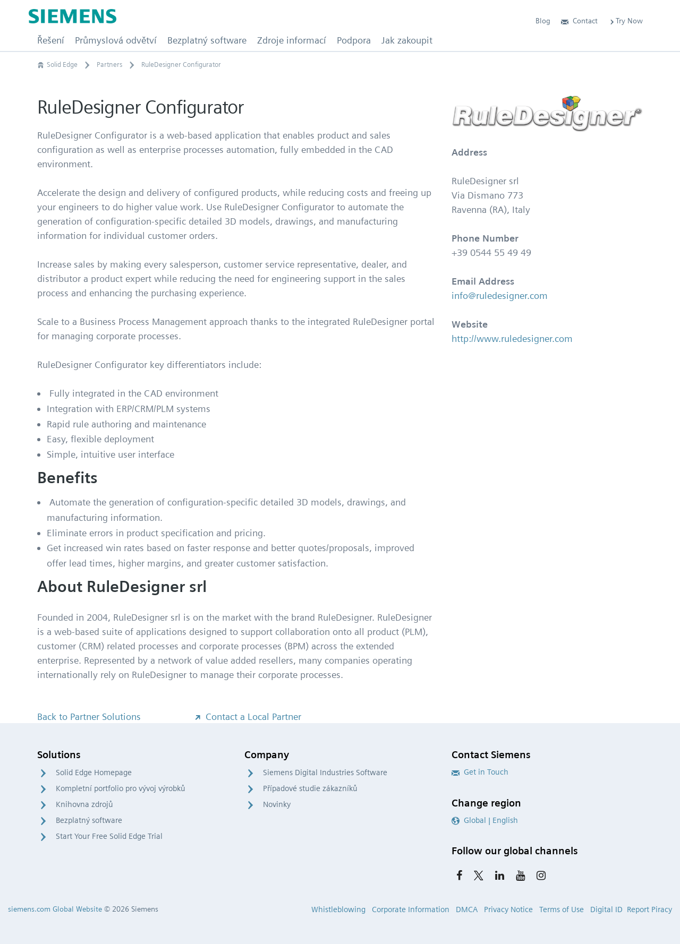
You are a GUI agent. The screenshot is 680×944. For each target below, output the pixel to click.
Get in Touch (480, 772)
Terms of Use (561, 909)
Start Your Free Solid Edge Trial (109, 836)
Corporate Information (410, 909)
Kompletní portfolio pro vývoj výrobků (120, 788)
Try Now (625, 20)
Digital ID (606, 909)
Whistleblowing (338, 909)
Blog (543, 20)
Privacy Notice (508, 909)
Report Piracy (649, 909)
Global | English (485, 820)
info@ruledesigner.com (500, 295)
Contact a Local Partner (247, 716)
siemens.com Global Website (55, 909)
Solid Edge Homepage (94, 772)
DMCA (467, 909)
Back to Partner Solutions (89, 716)
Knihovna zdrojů (84, 804)
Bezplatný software (89, 820)
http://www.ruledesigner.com (512, 338)
